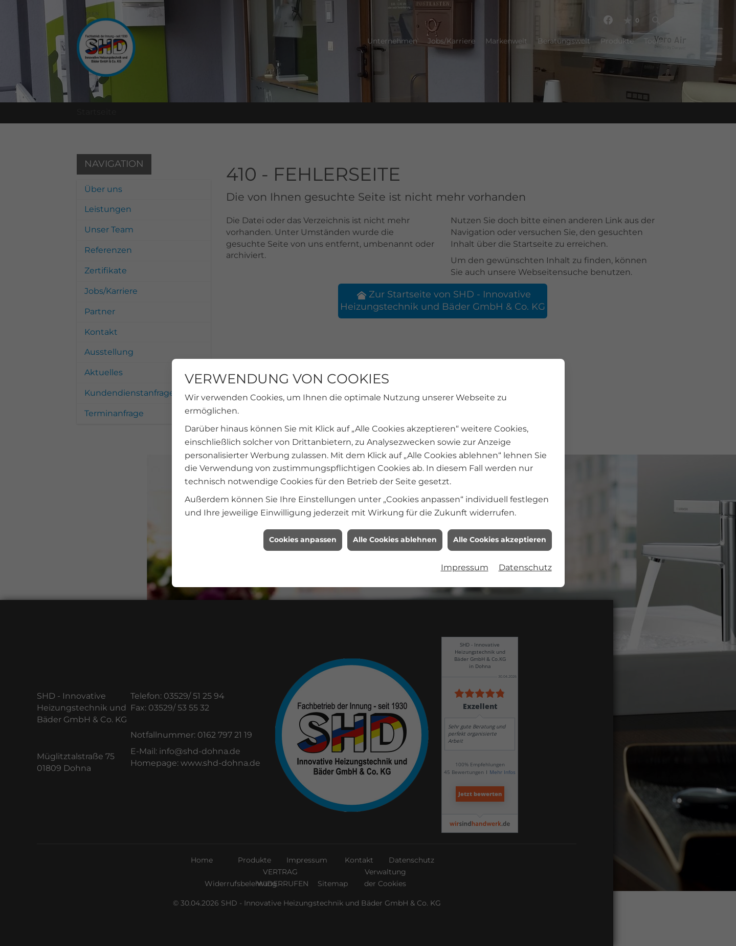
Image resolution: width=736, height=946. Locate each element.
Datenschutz (525, 556)
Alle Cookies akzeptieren (499, 528)
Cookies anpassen (303, 528)
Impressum (464, 556)
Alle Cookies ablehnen (395, 528)
